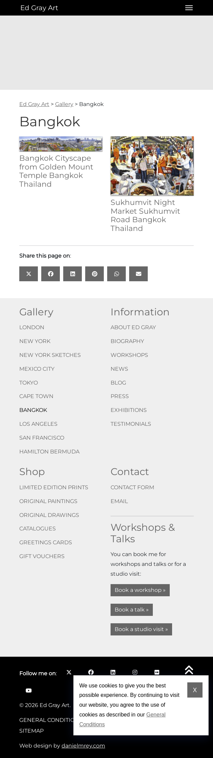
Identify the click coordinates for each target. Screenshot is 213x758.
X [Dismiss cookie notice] (195, 690)
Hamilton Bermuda (49, 451)
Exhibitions (129, 410)
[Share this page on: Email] (138, 273)
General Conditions (50, 720)
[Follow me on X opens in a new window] (69, 672)
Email (119, 501)
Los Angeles (38, 424)
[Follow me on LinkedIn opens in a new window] (112, 672)
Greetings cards (45, 542)
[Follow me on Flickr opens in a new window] (156, 672)
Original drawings (49, 515)
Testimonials (131, 424)
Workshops (129, 355)
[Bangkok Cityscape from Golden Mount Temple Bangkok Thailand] (60, 143)
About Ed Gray (133, 327)
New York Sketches (50, 355)
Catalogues (37, 528)
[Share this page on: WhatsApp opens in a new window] (116, 273)
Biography (127, 341)
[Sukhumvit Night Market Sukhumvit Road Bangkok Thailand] (152, 165)
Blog (118, 383)
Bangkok (33, 410)
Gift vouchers (42, 556)
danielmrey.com (83, 745)
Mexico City (36, 369)
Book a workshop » (140, 590)
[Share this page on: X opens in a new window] (28, 273)
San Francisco (41, 438)
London (31, 327)
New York (34, 341)
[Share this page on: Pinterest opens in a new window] (94, 273)
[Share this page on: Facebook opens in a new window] (50, 273)
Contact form (132, 487)
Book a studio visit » (141, 629)
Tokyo (28, 383)
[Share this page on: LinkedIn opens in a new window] (72, 273)
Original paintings (48, 501)
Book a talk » (132, 609)
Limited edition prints (53, 487)
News (119, 369)
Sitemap (31, 731)
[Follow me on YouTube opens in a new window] (28, 690)
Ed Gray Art (39, 8)
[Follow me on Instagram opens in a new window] (134, 672)
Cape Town (36, 396)
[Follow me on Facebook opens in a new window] (90, 672)
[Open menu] (187, 7)
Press (120, 396)
